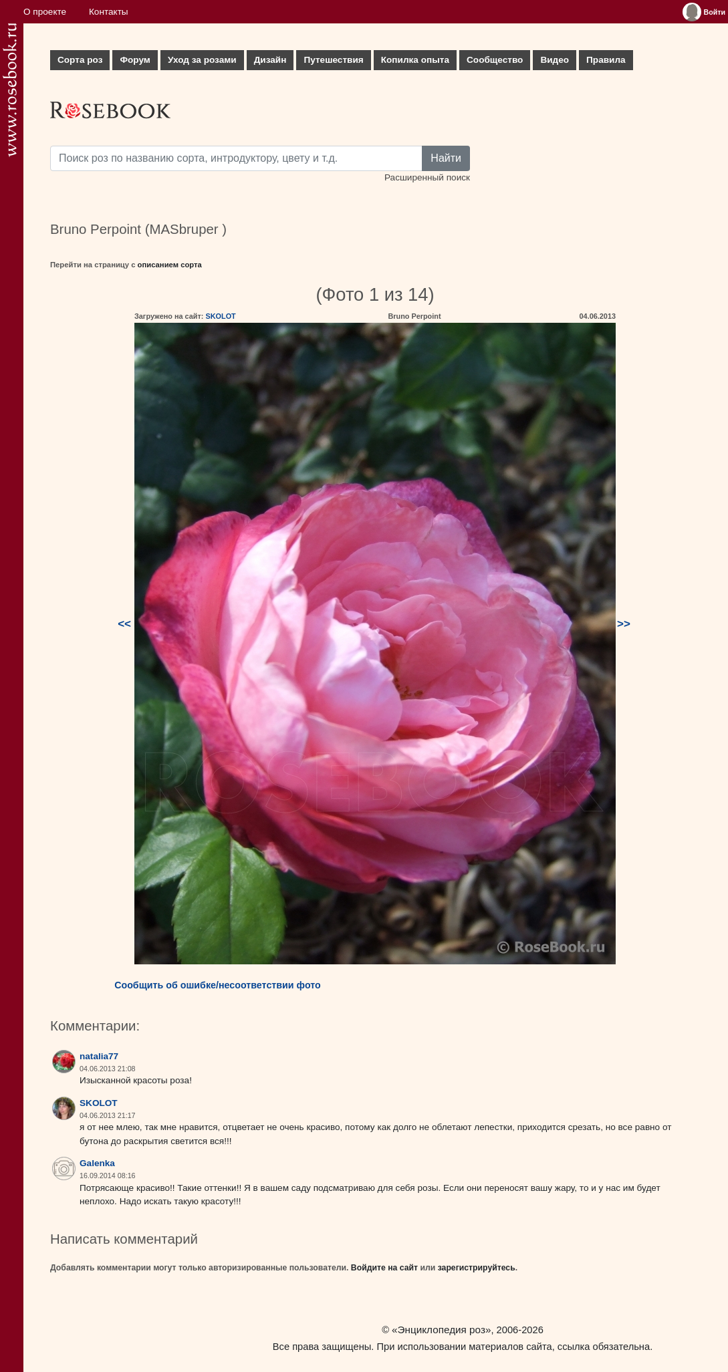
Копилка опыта (415, 60)
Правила (606, 60)
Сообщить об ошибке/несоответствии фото (217, 985)
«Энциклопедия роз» (441, 1329)
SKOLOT (220, 316)
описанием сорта (170, 265)
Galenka (97, 1163)
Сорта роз (79, 60)
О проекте (44, 12)
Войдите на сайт (384, 1267)
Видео (554, 60)
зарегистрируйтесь (476, 1267)
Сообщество (495, 60)
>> (623, 624)
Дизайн (270, 60)
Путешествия (333, 60)
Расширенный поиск (427, 177)
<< (124, 624)
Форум (135, 60)
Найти (446, 158)
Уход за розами (202, 60)
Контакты (108, 12)
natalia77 (99, 1056)
